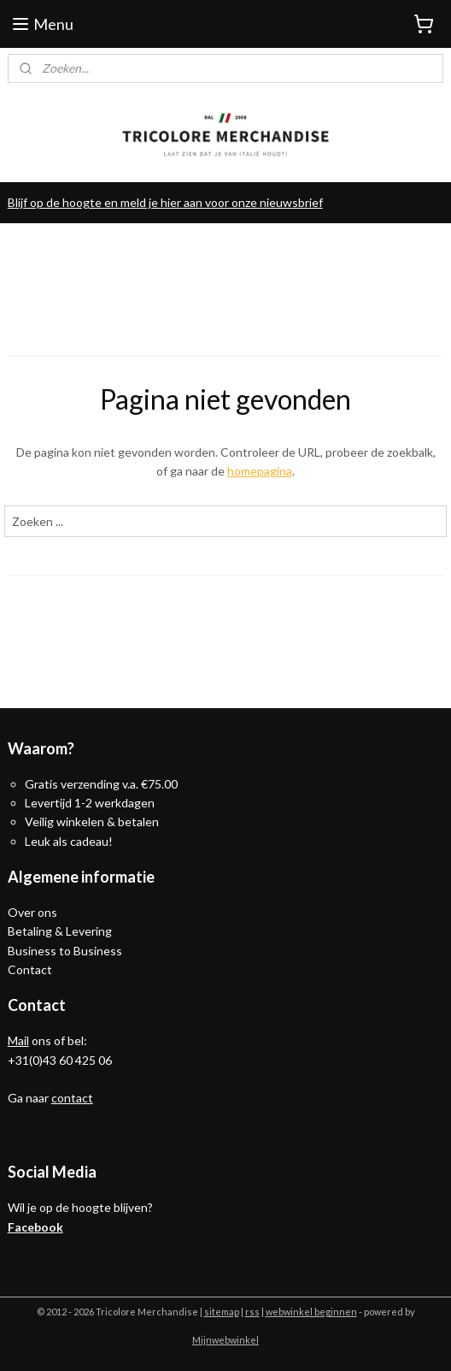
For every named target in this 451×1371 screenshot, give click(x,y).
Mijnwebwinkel (225, 1339)
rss (252, 1311)
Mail (18, 1040)
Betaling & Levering (60, 931)
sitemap (221, 1311)
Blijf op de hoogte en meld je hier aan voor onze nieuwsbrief (165, 202)
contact (72, 1097)
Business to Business (65, 950)
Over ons (32, 912)
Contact (30, 969)
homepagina (259, 471)
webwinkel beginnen (311, 1311)
